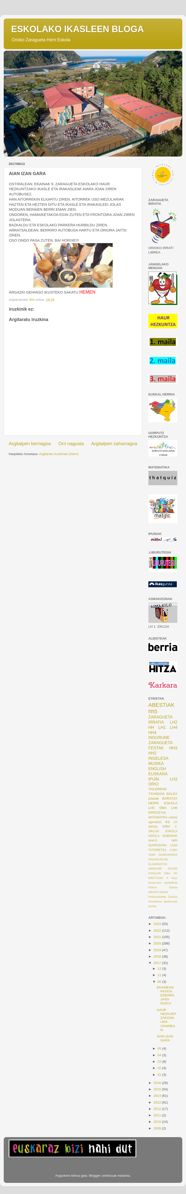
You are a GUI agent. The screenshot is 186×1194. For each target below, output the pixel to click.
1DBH (166, 826)
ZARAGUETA (160, 742)
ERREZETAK (157, 812)
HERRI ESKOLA (162, 803)
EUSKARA (157, 774)
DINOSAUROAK (158, 859)
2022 (158, 930)
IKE (167, 822)
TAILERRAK (157, 789)
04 (160, 1055)
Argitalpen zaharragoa (114, 443)
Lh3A (173, 845)
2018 (158, 956)
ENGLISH (157, 768)
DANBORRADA (168, 854)
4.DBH (173, 850)
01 (160, 1075)
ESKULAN (154, 873)
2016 (158, 1083)
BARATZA (169, 798)
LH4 (173, 727)
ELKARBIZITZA (157, 864)
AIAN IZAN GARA (165, 1038)
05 (160, 1048)
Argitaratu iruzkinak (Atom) (59, 454)
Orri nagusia (71, 443)
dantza (152, 826)
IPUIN (153, 779)
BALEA (171, 794)
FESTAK (156, 748)
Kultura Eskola (162, 887)
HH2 (152, 753)
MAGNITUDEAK (158, 892)
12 (160, 968)
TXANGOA (156, 794)
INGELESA (158, 758)
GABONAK (169, 836)
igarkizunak (170, 901)
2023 (158, 924)
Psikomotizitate (157, 896)
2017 (158, 963)
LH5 (151, 808)
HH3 (173, 748)
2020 (158, 943)
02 (160, 1068)
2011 (158, 1115)
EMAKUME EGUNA (162, 868)
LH (175, 822)
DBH (162, 808)
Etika (167, 873)
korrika (152, 906)
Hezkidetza (170, 882)
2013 (158, 1102)
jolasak (153, 798)
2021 (158, 937)
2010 (158, 1122)
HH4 (152, 732)
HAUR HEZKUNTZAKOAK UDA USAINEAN (166, 1020)
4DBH (152, 854)
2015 (158, 1089)
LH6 (174, 808)
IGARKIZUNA (157, 845)
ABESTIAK (161, 705)
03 (160, 1061)
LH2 (173, 722)
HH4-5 (152, 840)
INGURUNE (159, 737)
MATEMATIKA (157, 817)
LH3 (173, 779)
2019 (158, 950)
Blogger (95, 1175)
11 (160, 975)
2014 (158, 1096)
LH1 (162, 727)
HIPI (174, 840)
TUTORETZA (157, 850)
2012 (158, 1109)
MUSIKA (156, 763)
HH (151, 727)
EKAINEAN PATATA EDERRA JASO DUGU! (165, 995)
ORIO (153, 784)
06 (160, 982)
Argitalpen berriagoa (30, 443)
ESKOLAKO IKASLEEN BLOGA (77, 29)
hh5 (152, 711)
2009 (158, 1128)
